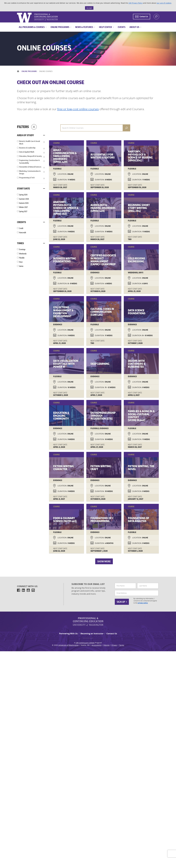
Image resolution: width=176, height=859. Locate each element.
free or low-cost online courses (78, 109)
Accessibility (97, 853)
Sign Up (122, 809)
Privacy (114, 853)
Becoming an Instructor (92, 841)
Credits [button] (21, 215)
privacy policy (143, 811)
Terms (121, 853)
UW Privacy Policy (136, 3)
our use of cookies (164, 3)
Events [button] (121, 27)
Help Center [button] (105, 27)
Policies (106, 853)
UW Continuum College (85, 850)
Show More (109, 769)
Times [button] (20, 236)
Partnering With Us (68, 841)
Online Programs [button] (59, 27)
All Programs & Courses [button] (32, 27)
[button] (55, 142)
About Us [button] (134, 27)
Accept (89, 8)
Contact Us (111, 841)
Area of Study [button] (25, 135)
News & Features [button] (84, 27)
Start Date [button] (23, 181)
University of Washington (68, 853)
